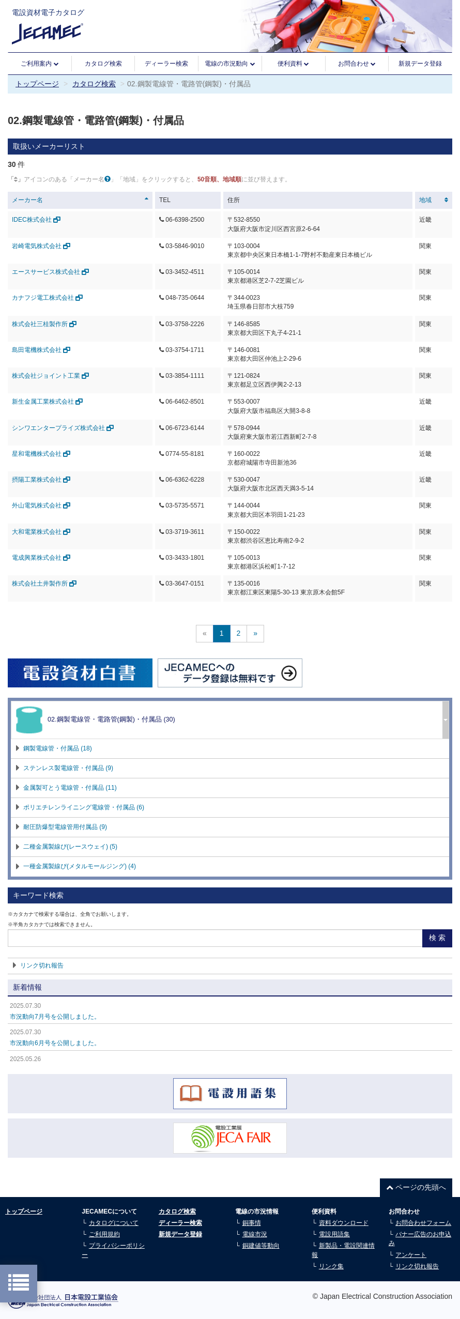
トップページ (37, 84)
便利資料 (293, 64)
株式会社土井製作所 (44, 583)
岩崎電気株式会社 (41, 246)
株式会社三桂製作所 (44, 324)
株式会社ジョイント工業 (50, 375)
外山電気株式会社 (41, 505)
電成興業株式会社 (41, 557)
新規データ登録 (420, 63)
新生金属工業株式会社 (47, 401)
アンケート (410, 1255)
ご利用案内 (39, 64)
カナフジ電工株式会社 (47, 297)
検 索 (437, 937)
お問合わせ (357, 64)
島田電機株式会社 (41, 350)
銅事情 (251, 1222)
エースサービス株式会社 (50, 271)
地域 (425, 200)
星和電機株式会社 (41, 453)
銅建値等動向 (261, 1245)
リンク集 (331, 1266)
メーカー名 (27, 200)
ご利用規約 (104, 1234)
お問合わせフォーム (423, 1222)
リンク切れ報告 (42, 965)
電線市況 (254, 1234)
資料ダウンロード (344, 1222)
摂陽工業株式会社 (41, 479)
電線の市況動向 (230, 64)
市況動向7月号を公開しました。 (55, 1016)
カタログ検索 (103, 63)
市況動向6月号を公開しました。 (55, 1043)
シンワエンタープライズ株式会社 (63, 428)
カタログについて (114, 1222)
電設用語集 (334, 1234)
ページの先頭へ (416, 1187)
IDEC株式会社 (36, 219)
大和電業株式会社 (41, 531)
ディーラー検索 (166, 63)
